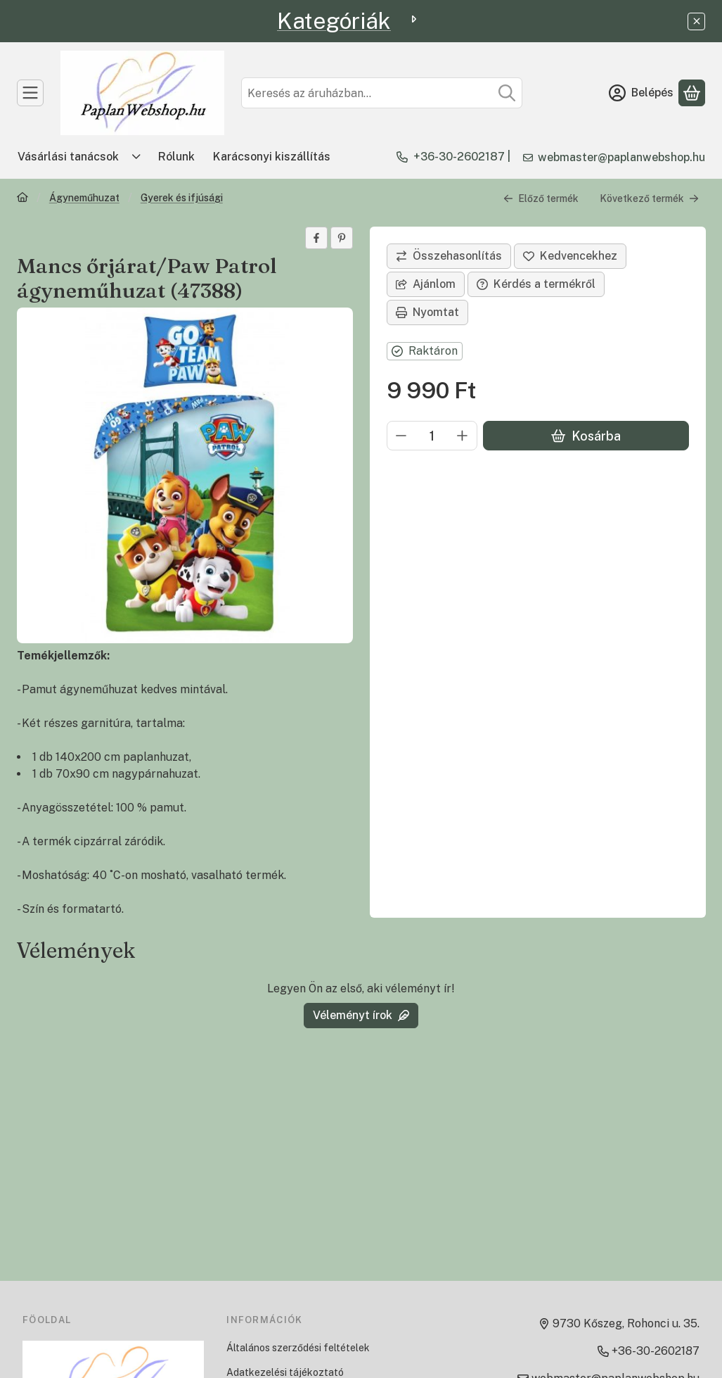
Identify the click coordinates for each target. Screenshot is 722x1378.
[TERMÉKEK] (30, 93)
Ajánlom (426, 284)
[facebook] (316, 238)
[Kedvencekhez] (570, 256)
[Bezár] (696, 21)
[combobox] (381, 92)
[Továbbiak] (136, 157)
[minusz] (401, 435)
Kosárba (585, 436)
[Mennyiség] (432, 435)
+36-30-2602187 (459, 156)
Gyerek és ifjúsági (182, 197)
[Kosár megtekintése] (691, 93)
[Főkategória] (22, 199)
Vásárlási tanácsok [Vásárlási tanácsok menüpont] (68, 156)
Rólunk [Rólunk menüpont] (176, 156)
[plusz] (462, 435)
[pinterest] (341, 238)
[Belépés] (641, 93)
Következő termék (649, 198)
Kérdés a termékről (536, 284)
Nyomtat (427, 312)
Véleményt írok (361, 1015)
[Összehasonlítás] (449, 256)
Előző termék (541, 198)
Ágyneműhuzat (84, 197)
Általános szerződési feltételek (298, 1347)
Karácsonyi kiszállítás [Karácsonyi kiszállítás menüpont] (271, 156)
